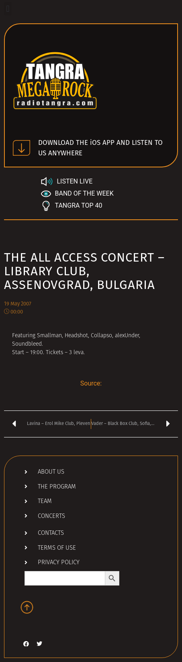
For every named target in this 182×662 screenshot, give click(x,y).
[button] (8, 8)
